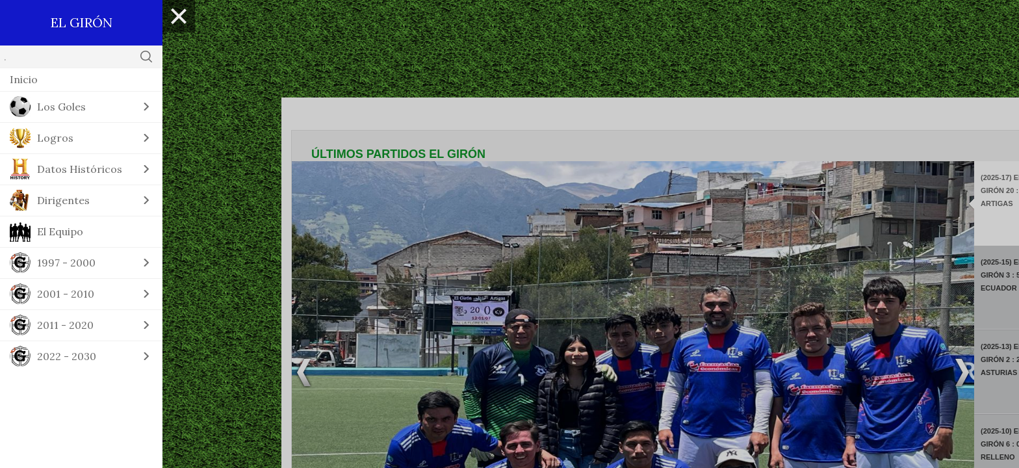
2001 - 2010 (65, 293)
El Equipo (60, 231)
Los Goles (61, 106)
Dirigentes (63, 200)
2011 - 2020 (65, 325)
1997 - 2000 (66, 262)
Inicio (24, 79)
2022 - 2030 (66, 356)
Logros (55, 137)
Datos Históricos (79, 169)
